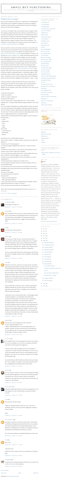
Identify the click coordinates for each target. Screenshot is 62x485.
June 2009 (46, 256)
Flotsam (43, 47)
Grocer (17, 55)
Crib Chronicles (45, 39)
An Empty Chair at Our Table (48, 28)
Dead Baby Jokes (45, 41)
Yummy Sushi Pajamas (46, 104)
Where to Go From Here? (47, 100)
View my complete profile (49, 221)
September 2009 (48, 249)
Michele (7, 236)
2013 (44, 231)
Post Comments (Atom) (13, 476)
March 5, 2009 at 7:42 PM (13, 415)
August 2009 (47, 252)
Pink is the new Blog (46, 134)
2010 (44, 238)
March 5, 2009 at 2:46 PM (13, 366)
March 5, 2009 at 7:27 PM (13, 395)
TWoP (42, 140)
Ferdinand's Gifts (45, 45)
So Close (43, 82)
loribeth (7, 211)
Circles (45, 270)
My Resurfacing (45, 63)
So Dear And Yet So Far (46, 84)
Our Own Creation (45, 72)
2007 (44, 286)
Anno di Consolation (46, 30)
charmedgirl (8, 459)
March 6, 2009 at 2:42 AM (13, 435)
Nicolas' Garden (45, 65)
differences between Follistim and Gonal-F (23, 68)
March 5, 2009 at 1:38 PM (13, 223)
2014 (44, 228)
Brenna (6, 370)
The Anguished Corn (46, 90)
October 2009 (47, 247)
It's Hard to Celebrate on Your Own (52, 268)
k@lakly (7, 320)
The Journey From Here (46, 92)
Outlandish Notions (45, 74)
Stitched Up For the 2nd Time (48, 86)
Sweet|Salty (44, 88)
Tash (44, 161)
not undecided (8, 202)
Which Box (43, 102)
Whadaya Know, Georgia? (50, 275)
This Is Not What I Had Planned (48, 96)
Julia (6, 262)
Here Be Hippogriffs (46, 49)
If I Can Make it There (49, 266)
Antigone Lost (44, 32)
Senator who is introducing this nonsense (10, 53)
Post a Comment (5, 470)
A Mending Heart (45, 26)
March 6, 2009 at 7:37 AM (13, 444)
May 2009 (46, 259)
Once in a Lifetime (45, 70)
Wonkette (43, 142)
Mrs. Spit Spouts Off (46, 61)
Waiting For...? (44, 98)
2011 (44, 235)
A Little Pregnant (45, 24)
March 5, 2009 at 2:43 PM (13, 334)
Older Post (35, 473)
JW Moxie (7, 338)
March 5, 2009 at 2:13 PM (13, 316)
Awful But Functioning (31, 7)
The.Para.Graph (45, 94)
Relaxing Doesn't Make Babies (48, 78)
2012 (44, 233)
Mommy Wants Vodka (46, 59)
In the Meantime (9, 419)
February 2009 (48, 278)
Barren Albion (44, 34)
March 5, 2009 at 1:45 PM (13, 232)
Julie (5, 191)
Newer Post (3, 473)
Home (19, 473)
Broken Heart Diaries (46, 37)
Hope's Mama (8, 386)
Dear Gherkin (44, 43)
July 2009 (46, 254)
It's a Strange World (45, 53)
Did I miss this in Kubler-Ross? (51, 273)
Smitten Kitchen (45, 138)
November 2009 (48, 245)
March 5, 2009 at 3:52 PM (13, 382)
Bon (6, 440)
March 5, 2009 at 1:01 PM (13, 207)
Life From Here (45, 55)
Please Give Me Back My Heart (48, 76)
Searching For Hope (46, 80)
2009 (44, 240)
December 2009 (48, 242)
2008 (44, 283)
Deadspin (43, 132)
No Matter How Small (46, 67)
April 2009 (47, 261)
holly (6, 399)
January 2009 (47, 280)
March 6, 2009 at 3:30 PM (13, 455)
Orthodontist (10, 55)
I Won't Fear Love (45, 51)
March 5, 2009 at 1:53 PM (13, 258)
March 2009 (47, 263)
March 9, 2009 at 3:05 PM (13, 466)
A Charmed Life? (45, 22)
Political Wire (44, 136)
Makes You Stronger (46, 57)
